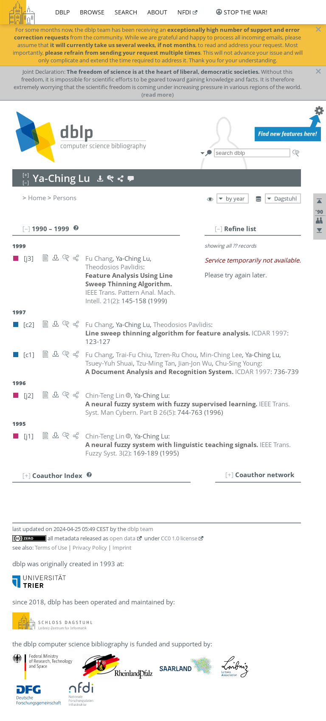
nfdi (184, 12)
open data (122, 538)
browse (92, 12)
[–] (218, 228)
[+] (229, 474)
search (126, 12)
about (157, 12)
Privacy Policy (90, 547)
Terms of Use (51, 547)
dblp (62, 12)
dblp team (140, 529)
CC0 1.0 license (179, 538)
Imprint (122, 547)
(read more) (157, 94)
